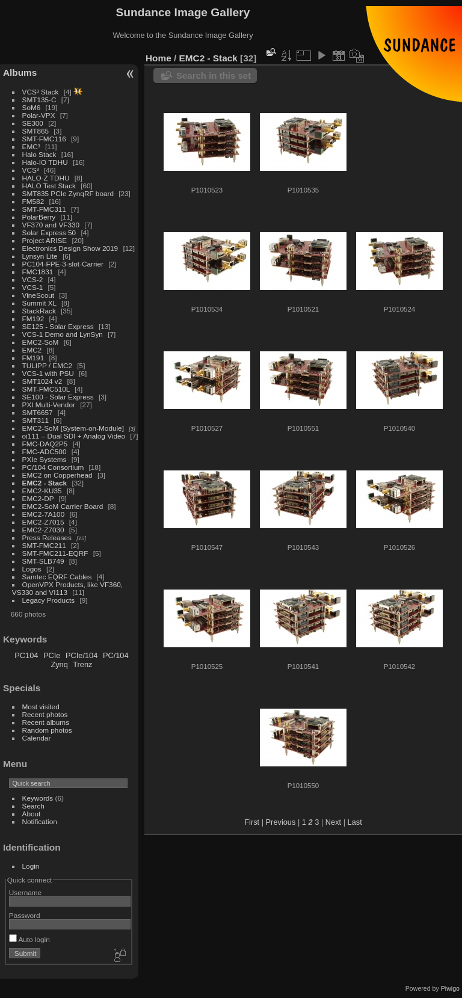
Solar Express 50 (49, 232)
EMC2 (32, 350)
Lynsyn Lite (40, 256)
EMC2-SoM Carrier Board (62, 506)
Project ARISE (44, 240)
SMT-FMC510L (46, 389)
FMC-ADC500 (44, 451)
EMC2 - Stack (44, 483)
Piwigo (450, 988)
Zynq (59, 664)
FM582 (33, 201)
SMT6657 (37, 412)
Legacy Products (48, 600)
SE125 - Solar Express (58, 326)
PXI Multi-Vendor (48, 404)
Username (25, 892)
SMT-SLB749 (43, 561)
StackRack (39, 311)
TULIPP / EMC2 (47, 365)
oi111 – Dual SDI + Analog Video (74, 436)
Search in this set (213, 75)
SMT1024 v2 (42, 381)
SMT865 (35, 131)
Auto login (29, 939)
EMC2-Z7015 (43, 522)
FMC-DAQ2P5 (45, 444)
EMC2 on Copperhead (57, 475)
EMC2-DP (38, 498)
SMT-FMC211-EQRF (55, 553)
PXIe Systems (44, 459)
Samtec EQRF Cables (57, 577)
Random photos (47, 730)
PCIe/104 (81, 655)
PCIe (51, 655)
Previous (281, 822)
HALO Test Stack (49, 185)
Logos (32, 569)
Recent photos (45, 714)
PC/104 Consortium (53, 467)
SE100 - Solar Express (58, 397)
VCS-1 (32, 287)
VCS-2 (32, 279)
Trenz (82, 664)
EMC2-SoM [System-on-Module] (73, 428)
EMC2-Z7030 (43, 530)
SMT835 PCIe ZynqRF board (68, 193)
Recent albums (45, 722)
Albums (20, 72)
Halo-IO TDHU (45, 162)
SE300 (32, 123)
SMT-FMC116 (44, 139)
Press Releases (47, 537)
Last (355, 822)
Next (333, 822)
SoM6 (31, 107)
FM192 (33, 318)
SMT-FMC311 (44, 209)
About (31, 814)
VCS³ (30, 170)
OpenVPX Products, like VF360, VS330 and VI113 (67, 588)
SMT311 (35, 420)
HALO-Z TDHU (46, 178)
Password (24, 915)
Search (33, 806)
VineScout (38, 295)
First (251, 822)
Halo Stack (39, 154)
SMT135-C (39, 99)
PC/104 (116, 655)
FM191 (33, 358)
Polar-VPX (38, 115)
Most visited (41, 706)
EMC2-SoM (40, 342)
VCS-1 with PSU (48, 373)
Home (158, 58)
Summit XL (39, 303)
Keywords (38, 798)
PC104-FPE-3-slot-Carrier (62, 264)
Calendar (36, 738)
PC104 (26, 655)
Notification (39, 821)
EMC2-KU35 (42, 490)
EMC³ (31, 146)
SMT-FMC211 (44, 545)
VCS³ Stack (40, 92)
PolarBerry (39, 217)
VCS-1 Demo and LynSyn (62, 334)
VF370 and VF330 (51, 225)
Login (31, 866)
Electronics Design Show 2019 (70, 248)
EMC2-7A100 (43, 514)
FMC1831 (38, 272)
